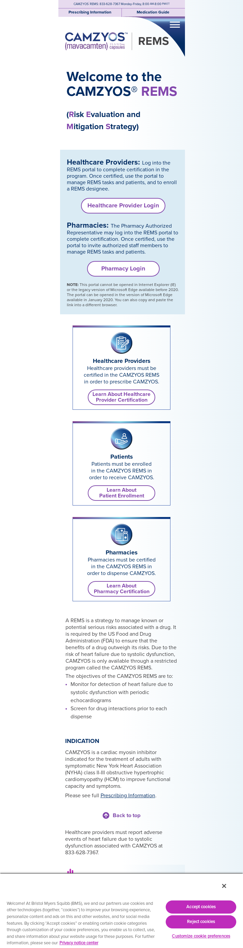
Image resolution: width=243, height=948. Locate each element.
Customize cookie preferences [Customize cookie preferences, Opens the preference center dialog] (201, 936)
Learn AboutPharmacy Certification (122, 588)
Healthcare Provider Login (123, 205)
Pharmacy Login (123, 268)
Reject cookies (201, 921)
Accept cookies (201, 907)
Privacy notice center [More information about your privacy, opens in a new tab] (78, 943)
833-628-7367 (110, 4)
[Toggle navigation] (175, 24)
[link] (121, 343)
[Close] (224, 886)
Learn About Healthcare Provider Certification (121, 397)
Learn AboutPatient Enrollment (121, 493)
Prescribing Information (128, 795)
